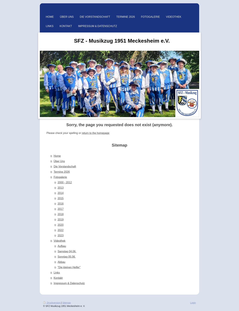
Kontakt (58, 278)
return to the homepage (95, 133)
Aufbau (62, 246)
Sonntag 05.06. (67, 256)
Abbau (61, 262)
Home (57, 156)
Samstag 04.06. (67, 251)
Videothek (59, 240)
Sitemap (66, 302)
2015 (61, 198)
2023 (61, 235)
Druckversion (52, 302)
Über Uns (59, 161)
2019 (61, 219)
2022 (61, 230)
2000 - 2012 (65, 182)
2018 (61, 214)
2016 (61, 203)
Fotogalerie (60, 177)
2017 (61, 209)
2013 (61, 187)
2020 (61, 224)
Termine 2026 (62, 171)
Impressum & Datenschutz (69, 283)
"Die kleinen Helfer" (69, 267)
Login (193, 302)
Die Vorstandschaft (65, 166)
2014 (61, 193)
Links (57, 272)
